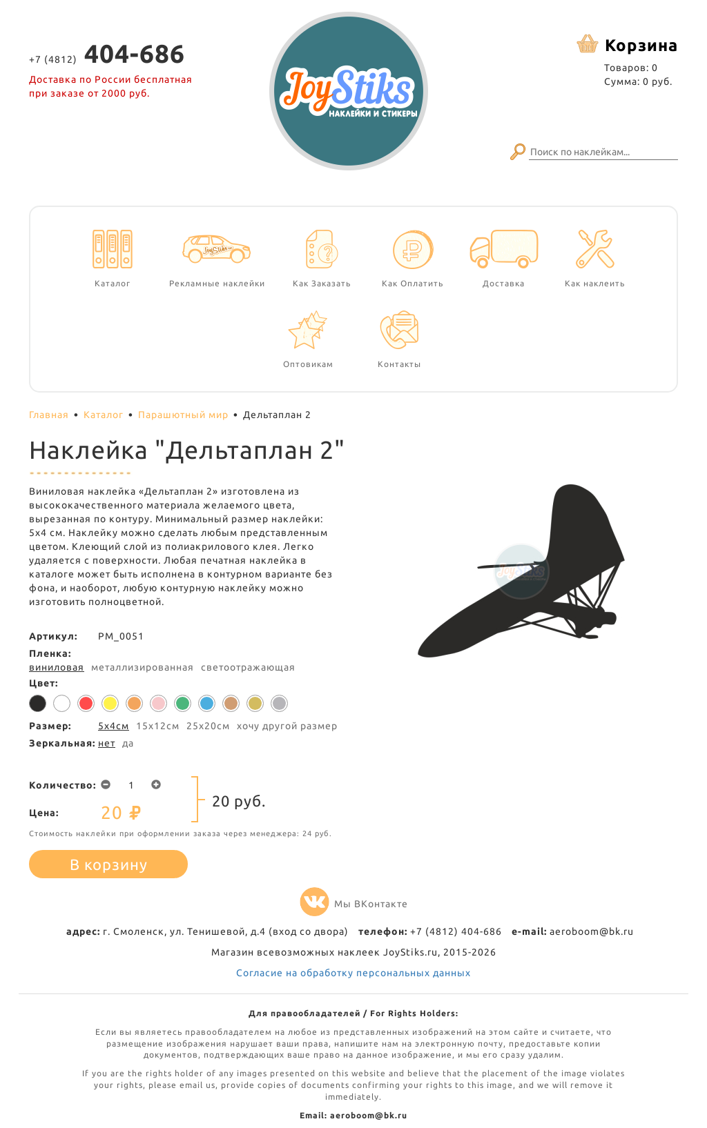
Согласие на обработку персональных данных (353, 972)
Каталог (104, 414)
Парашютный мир (183, 414)
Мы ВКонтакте (354, 903)
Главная (49, 414)
